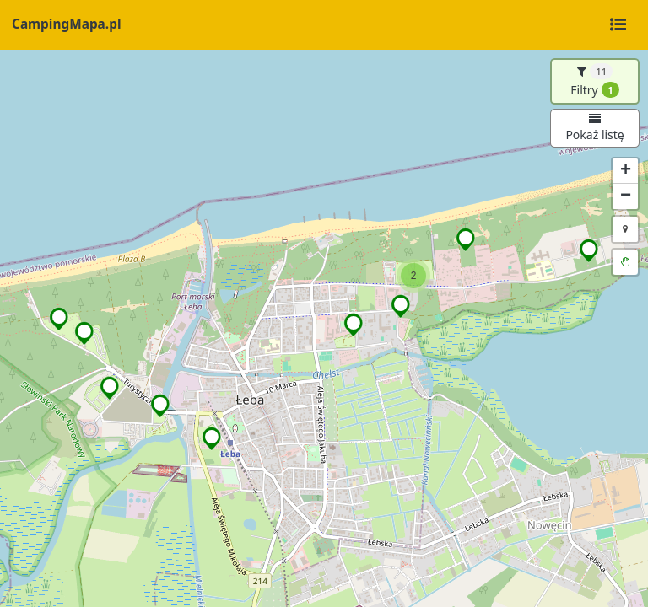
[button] (589, 250)
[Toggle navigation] (617, 25)
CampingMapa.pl (66, 24)
